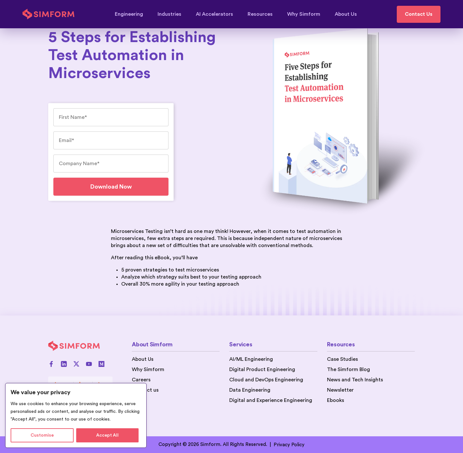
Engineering (132, 14)
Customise (42, 435)
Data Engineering (249, 390)
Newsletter (340, 390)
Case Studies (342, 359)
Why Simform (306, 14)
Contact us (145, 390)
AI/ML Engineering (251, 359)
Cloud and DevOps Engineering (266, 379)
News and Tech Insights (355, 379)
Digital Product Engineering (262, 369)
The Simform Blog (348, 369)
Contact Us (418, 14)
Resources (263, 14)
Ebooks (335, 400)
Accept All (107, 435)
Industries (172, 14)
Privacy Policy (289, 444)
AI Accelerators (217, 14)
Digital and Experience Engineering (270, 400)
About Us (346, 14)
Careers (141, 379)
